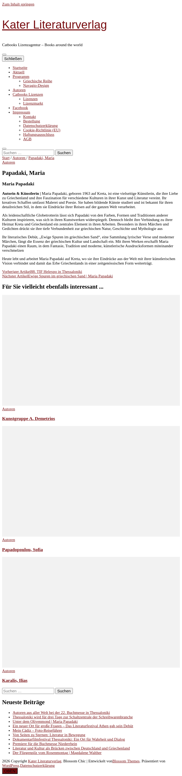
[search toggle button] (4, 148)
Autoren (19, 90)
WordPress (10, 765)
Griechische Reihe (37, 81)
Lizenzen (30, 99)
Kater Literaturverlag (54, 24)
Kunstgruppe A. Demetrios (28, 418)
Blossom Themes (125, 761)
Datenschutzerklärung (40, 125)
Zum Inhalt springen (18, 4)
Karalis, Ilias (14, 680)
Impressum (21, 112)
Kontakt (29, 117)
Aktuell (18, 72)
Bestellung (31, 121)
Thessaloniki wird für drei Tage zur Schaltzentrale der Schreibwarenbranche (73, 717)
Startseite (20, 68)
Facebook (20, 108)
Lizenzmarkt (33, 103)
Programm (21, 76)
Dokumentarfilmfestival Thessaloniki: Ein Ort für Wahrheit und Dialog (69, 739)
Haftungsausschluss (38, 134)
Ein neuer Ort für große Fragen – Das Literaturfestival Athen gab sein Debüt (73, 726)
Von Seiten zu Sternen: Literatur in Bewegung (49, 735)
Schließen (13, 58)
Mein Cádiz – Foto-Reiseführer (37, 730)
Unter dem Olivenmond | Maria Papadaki (45, 721)
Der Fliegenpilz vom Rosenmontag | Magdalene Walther (57, 753)
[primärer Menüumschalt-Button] (4, 54)
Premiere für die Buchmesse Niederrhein (45, 744)
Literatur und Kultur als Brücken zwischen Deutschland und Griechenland (71, 748)
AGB (27, 139)
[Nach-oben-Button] (10, 771)
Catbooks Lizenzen (28, 94)
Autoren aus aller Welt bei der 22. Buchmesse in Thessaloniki (61, 712)
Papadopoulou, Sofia (22, 549)
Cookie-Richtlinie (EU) (41, 130)
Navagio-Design (36, 85)
